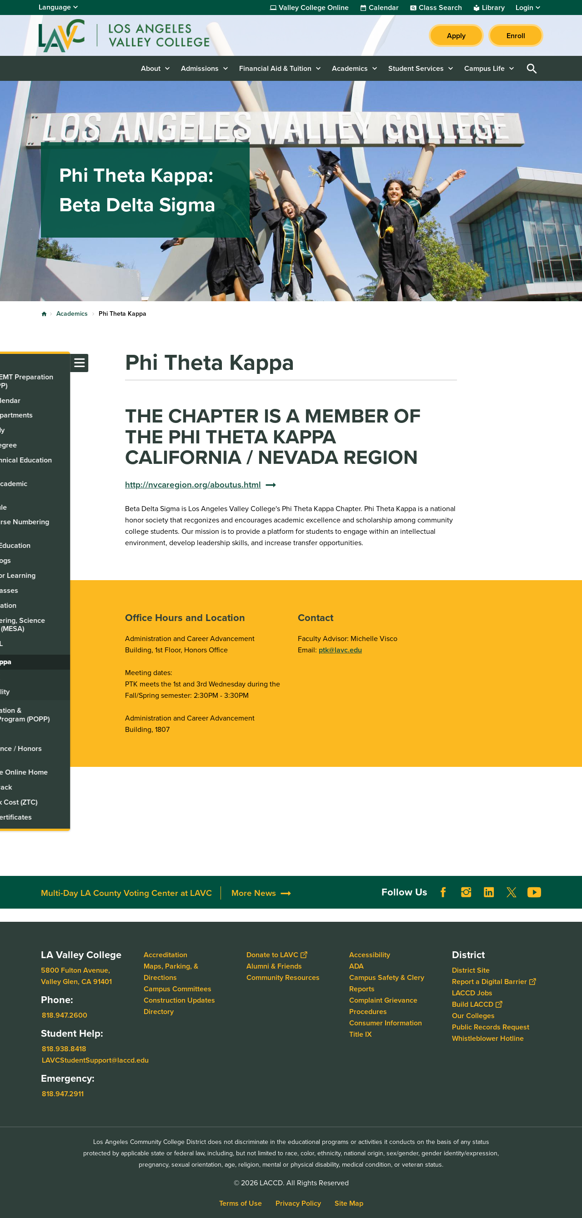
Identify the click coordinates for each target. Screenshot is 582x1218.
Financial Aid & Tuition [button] (275, 68)
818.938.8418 (64, 1049)
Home (44, 314)
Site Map (349, 1203)
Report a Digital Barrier (494, 981)
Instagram (466, 892)
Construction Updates (179, 1000)
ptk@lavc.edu (340, 650)
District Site (471, 970)
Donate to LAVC (276, 955)
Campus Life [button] (484, 68)
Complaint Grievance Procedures (383, 1006)
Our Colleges (473, 1015)
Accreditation (165, 955)
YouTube (534, 892)
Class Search (440, 8)
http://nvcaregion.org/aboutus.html (193, 484)
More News (253, 893)
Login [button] (524, 8)
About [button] (151, 68)
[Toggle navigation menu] (9, 363)
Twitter (511, 892)
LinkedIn (489, 892)
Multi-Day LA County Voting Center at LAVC (126, 893)
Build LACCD (477, 1004)
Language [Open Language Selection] (55, 7)
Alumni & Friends (274, 966)
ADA (356, 966)
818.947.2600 (64, 1015)
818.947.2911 (63, 1094)
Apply (456, 35)
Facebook (443, 892)
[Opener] (573, 892)
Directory (159, 1011)
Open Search (532, 68)
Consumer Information (385, 1023)
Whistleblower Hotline (488, 1038)
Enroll (516, 35)
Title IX (360, 1034)
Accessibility (369, 955)
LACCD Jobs (472, 993)
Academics (72, 313)
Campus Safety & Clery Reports (386, 983)
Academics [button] (350, 68)
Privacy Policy (298, 1203)
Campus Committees (177, 989)
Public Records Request (490, 1027)
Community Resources (283, 977)
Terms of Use (240, 1203)
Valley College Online (314, 8)
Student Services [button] (416, 68)
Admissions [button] (200, 68)
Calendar (384, 8)
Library (493, 8)
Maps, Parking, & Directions (171, 972)
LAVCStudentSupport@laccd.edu (95, 1060)
